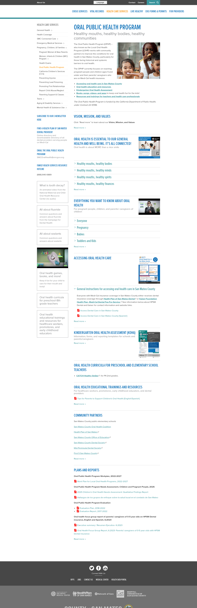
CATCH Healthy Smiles (87, 375)
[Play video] (52, 258)
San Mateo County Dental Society (89, 442)
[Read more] (138, 60)
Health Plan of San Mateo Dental (119, 298)
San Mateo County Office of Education (91, 437)
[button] (117, 163)
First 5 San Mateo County (85, 453)
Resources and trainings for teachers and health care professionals (108, 96)
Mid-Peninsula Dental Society (87, 448)
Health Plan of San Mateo (85, 432)
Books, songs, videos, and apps (91, 93)
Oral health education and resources (93, 86)
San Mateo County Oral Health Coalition (92, 426)
